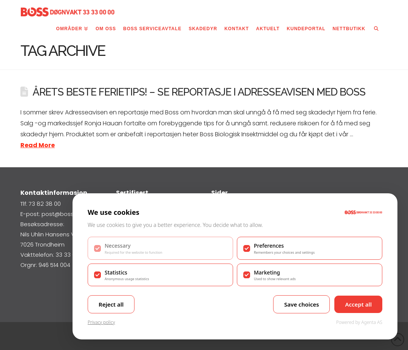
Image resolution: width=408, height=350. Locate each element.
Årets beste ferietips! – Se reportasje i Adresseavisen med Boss (198, 92)
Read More (37, 145)
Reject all (111, 304)
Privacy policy (101, 322)
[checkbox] (160, 248)
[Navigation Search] (376, 30)
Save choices (301, 304)
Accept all (358, 304)
